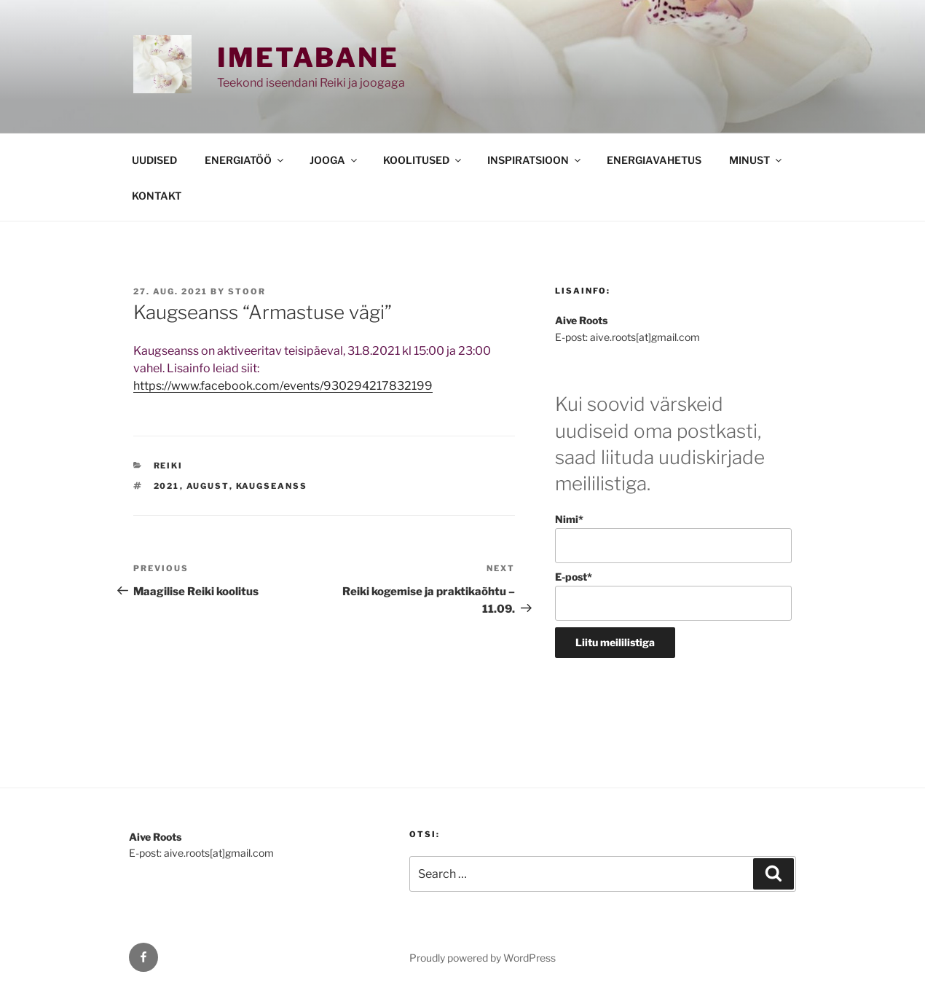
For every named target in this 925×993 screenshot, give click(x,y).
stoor (247, 291)
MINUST (756, 160)
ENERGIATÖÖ (245, 160)
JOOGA (334, 160)
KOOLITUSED (423, 160)
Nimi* (673, 538)
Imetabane (308, 58)
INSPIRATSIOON (535, 160)
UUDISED (154, 160)
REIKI (169, 465)
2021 (167, 486)
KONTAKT (156, 195)
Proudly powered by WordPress (482, 957)
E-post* (673, 595)
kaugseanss (272, 486)
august (207, 486)
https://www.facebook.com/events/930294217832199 (283, 386)
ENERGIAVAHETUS (654, 160)
